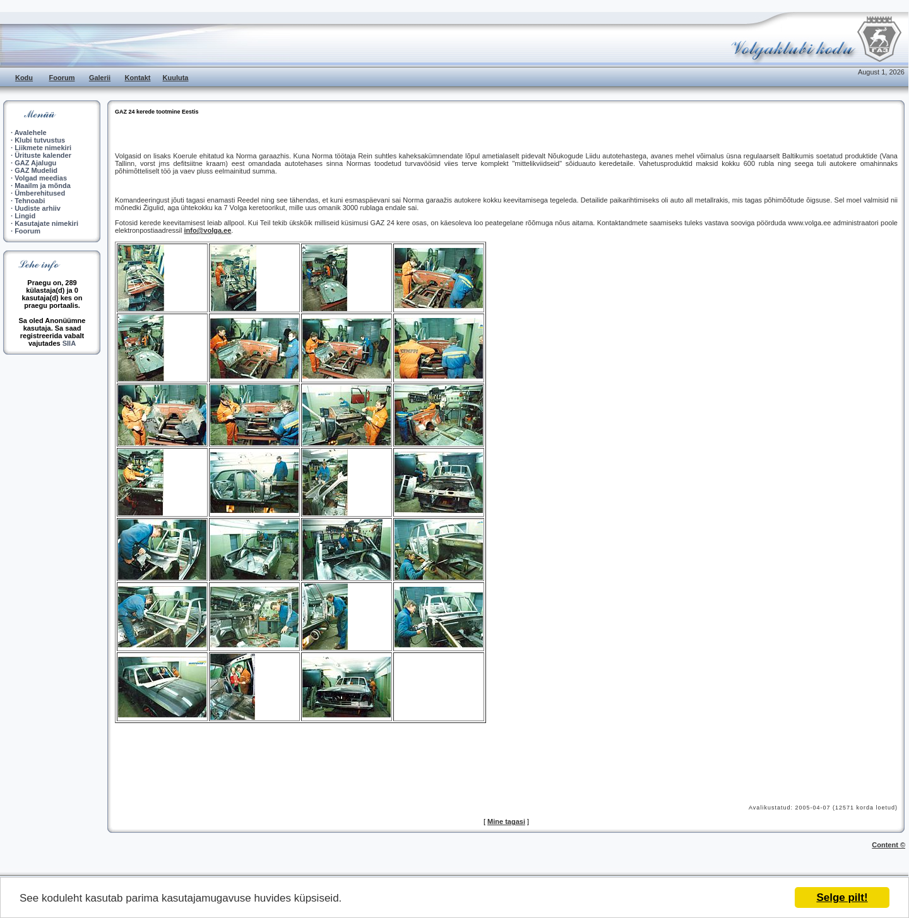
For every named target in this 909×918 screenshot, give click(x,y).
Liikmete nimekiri (43, 147)
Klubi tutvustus (40, 140)
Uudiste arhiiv (38, 208)
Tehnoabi (30, 200)
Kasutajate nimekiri (46, 223)
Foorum (62, 77)
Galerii (99, 77)
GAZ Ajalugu (35, 163)
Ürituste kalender (43, 155)
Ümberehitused (40, 193)
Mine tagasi (506, 821)
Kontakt (138, 77)
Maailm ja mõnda (43, 185)
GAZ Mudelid (36, 170)
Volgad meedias (41, 178)
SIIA (69, 343)
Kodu (24, 77)
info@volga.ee (207, 230)
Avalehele (31, 132)
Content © (888, 845)
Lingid (25, 216)
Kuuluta (176, 77)
